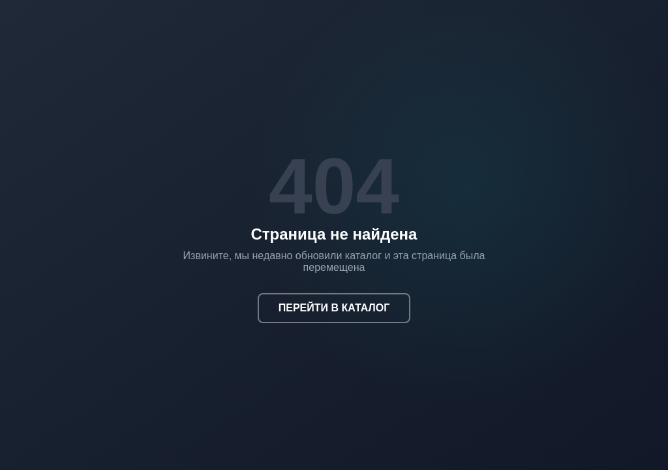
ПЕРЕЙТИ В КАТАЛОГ (334, 307)
